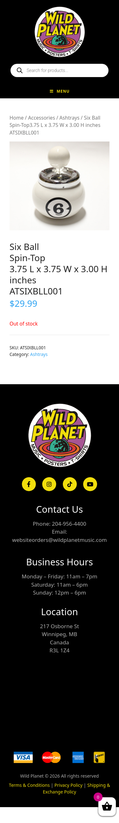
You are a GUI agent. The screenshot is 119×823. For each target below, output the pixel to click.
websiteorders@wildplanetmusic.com (59, 539)
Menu (60, 91)
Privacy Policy (69, 785)
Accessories (41, 117)
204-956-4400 (69, 523)
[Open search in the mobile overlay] (59, 70)
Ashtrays (69, 117)
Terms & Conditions (29, 785)
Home (16, 117)
